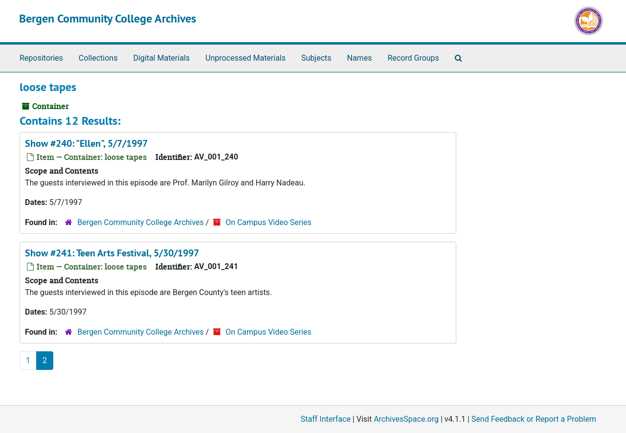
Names (359, 58)
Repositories (41, 58)
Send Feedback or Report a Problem (533, 419)
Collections (98, 58)
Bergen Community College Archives (107, 18)
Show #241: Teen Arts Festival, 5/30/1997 (112, 253)
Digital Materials (161, 58)
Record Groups (413, 58)
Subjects (316, 58)
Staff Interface (326, 419)
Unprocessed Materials (245, 58)
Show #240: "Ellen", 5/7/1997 (86, 143)
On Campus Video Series (268, 222)
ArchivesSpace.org (406, 419)
